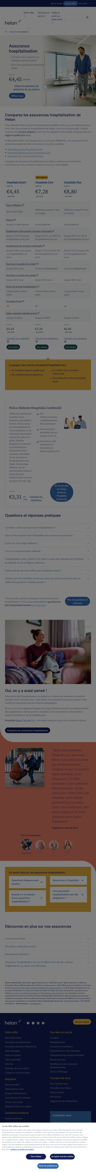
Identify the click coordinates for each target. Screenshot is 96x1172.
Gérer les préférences (48, 1166)
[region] (48, 1147)
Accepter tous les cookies (62, 1156)
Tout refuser (36, 1156)
